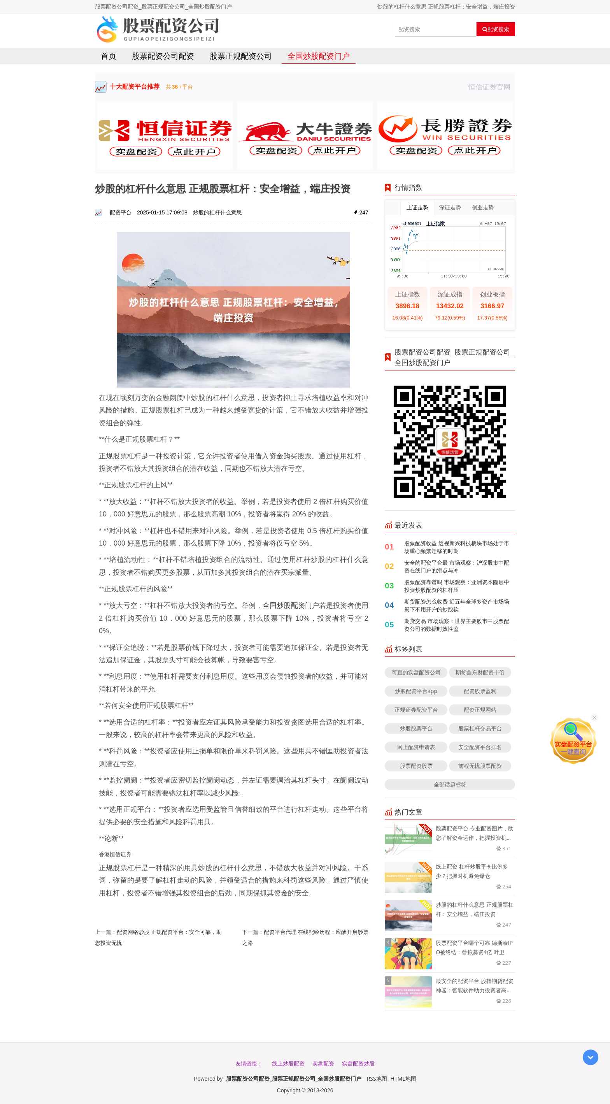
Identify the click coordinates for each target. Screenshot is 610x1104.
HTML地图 (403, 1078)
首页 (108, 56)
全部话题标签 (450, 784)
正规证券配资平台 (416, 709)
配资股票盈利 (480, 691)
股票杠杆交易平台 (480, 728)
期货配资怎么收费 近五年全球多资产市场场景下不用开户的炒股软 (456, 605)
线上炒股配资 (288, 1063)
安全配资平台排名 (480, 747)
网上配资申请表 (416, 747)
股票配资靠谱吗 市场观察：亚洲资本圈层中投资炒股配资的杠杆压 (456, 585)
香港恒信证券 (115, 854)
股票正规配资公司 (241, 56)
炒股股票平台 (416, 728)
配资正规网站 (480, 709)
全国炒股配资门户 (318, 56)
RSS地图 (377, 1078)
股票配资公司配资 (163, 56)
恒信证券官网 (491, 86)
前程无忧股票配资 (480, 765)
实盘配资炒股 (358, 1063)
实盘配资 (323, 1063)
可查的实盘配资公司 (416, 672)
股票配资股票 (416, 765)
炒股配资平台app (416, 691)
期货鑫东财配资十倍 (480, 672)
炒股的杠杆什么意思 (217, 212)
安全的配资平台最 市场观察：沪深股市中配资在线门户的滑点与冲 (456, 566)
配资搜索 (495, 29)
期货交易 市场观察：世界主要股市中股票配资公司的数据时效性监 (456, 624)
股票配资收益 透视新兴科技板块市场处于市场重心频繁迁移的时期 (456, 547)
